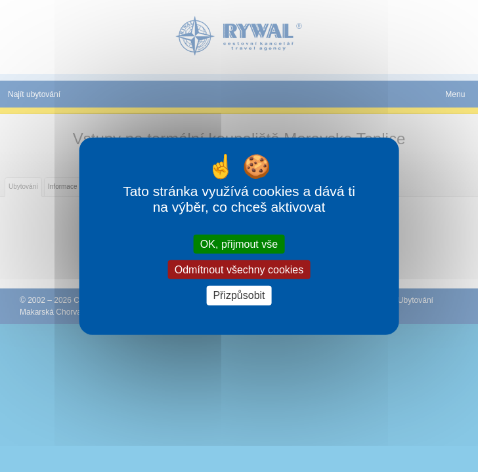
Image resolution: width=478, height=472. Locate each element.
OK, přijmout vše (239, 244)
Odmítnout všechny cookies (239, 269)
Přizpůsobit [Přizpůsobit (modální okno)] (239, 295)
